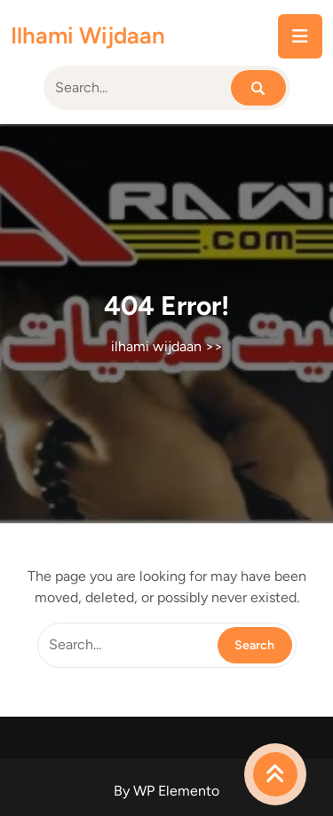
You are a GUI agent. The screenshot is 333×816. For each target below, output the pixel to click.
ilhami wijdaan (88, 35)
